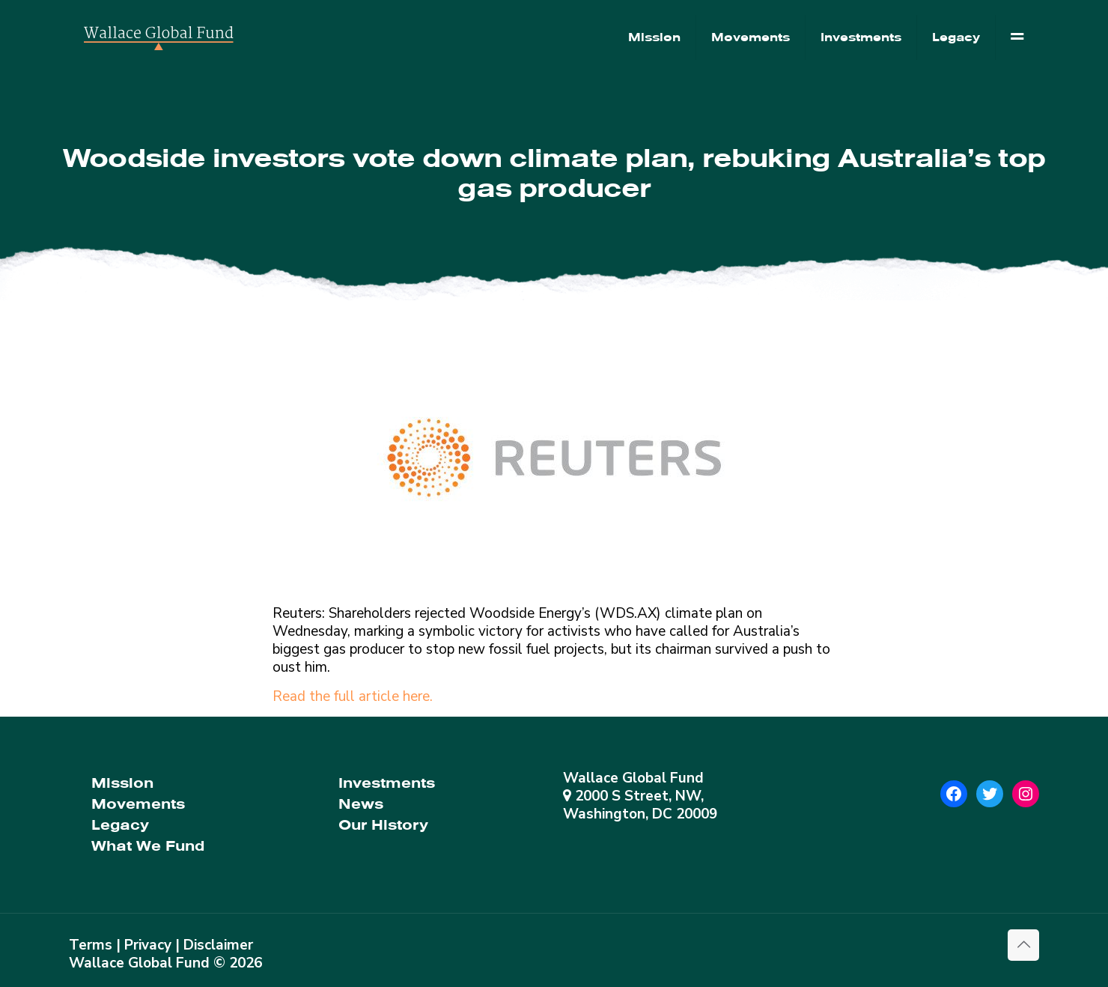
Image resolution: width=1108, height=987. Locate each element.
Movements (138, 804)
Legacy (120, 825)
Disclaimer (218, 945)
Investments (386, 783)
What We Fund (147, 846)
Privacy (147, 945)
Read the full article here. (353, 696)
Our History (383, 825)
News (360, 804)
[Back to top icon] (1023, 945)
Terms (90, 945)
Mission (122, 783)
